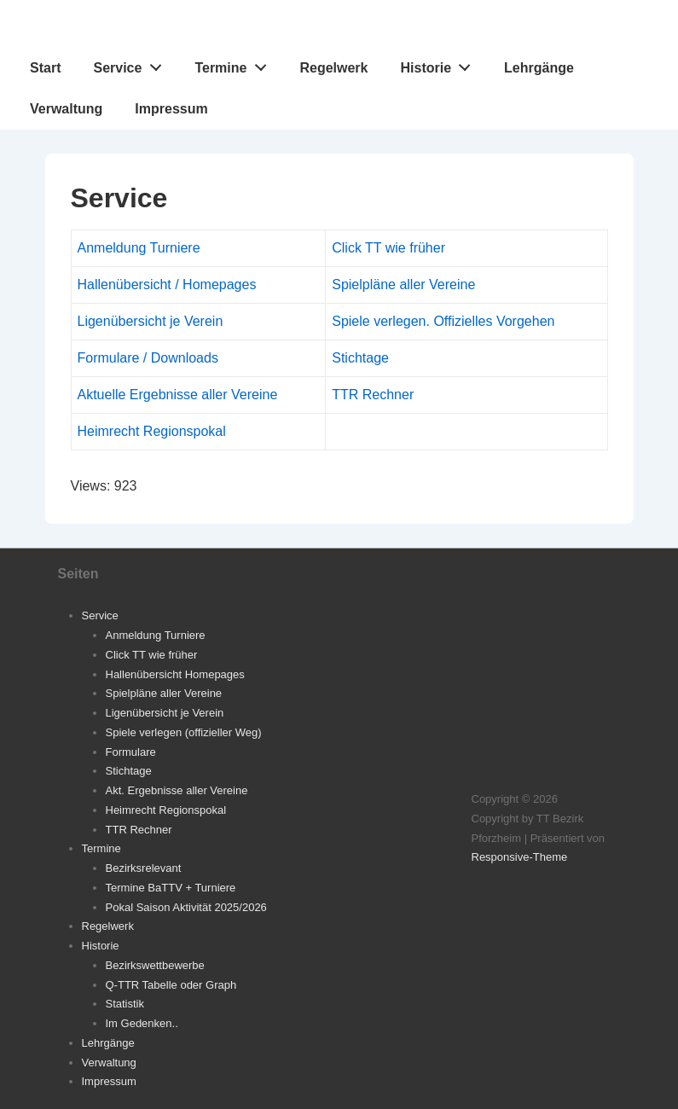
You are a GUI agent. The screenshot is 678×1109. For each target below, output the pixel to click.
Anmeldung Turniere (139, 248)
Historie (440, 64)
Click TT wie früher (388, 248)
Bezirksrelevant (144, 868)
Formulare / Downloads (148, 358)
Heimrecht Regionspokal (152, 431)
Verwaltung (66, 109)
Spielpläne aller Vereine (403, 284)
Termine (234, 64)
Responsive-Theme (520, 857)
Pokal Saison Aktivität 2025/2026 (186, 907)
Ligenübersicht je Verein (150, 321)
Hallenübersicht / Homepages (167, 284)
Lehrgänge (539, 68)
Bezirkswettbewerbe (155, 965)
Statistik (125, 1003)
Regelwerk (333, 68)
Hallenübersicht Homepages (175, 674)
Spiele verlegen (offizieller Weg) (184, 732)
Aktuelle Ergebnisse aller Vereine (178, 394)
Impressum (171, 109)
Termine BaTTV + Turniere (171, 887)
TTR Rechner (373, 394)
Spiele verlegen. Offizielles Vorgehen (443, 321)
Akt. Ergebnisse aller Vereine (177, 790)
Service (132, 64)
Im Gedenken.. (142, 1023)
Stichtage (360, 358)
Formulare (131, 752)
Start (45, 68)
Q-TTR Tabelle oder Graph (171, 984)
